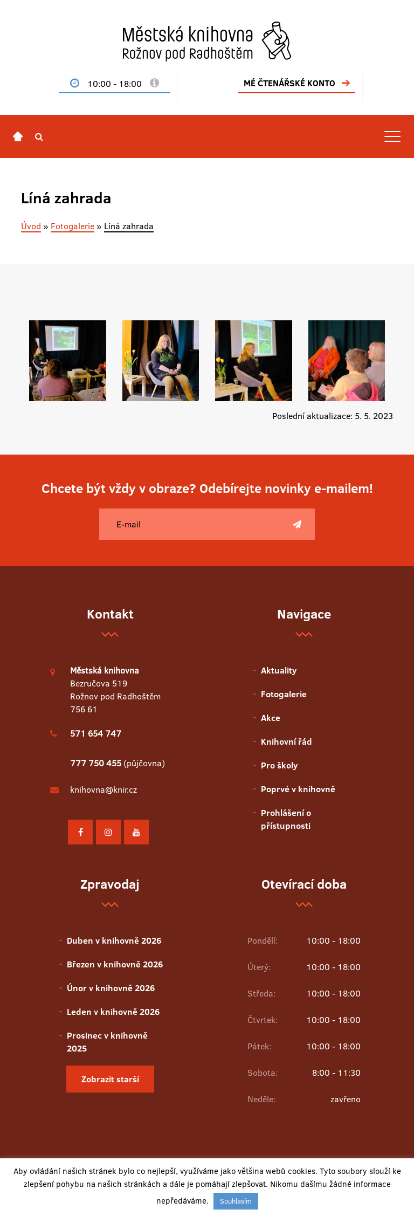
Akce (270, 718)
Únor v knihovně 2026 (111, 988)
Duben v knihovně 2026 (114, 940)
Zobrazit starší (110, 1079)
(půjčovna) (117, 763)
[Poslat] (297, 524)
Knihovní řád (286, 741)
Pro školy (279, 765)
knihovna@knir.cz (103, 789)
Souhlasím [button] (236, 1201)
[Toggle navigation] (392, 136)
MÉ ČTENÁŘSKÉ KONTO (289, 83)
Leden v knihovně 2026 (113, 1012)
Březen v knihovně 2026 (115, 964)
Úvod (31, 226)
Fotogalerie (72, 226)
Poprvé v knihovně (298, 789)
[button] (39, 136)
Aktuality (278, 670)
